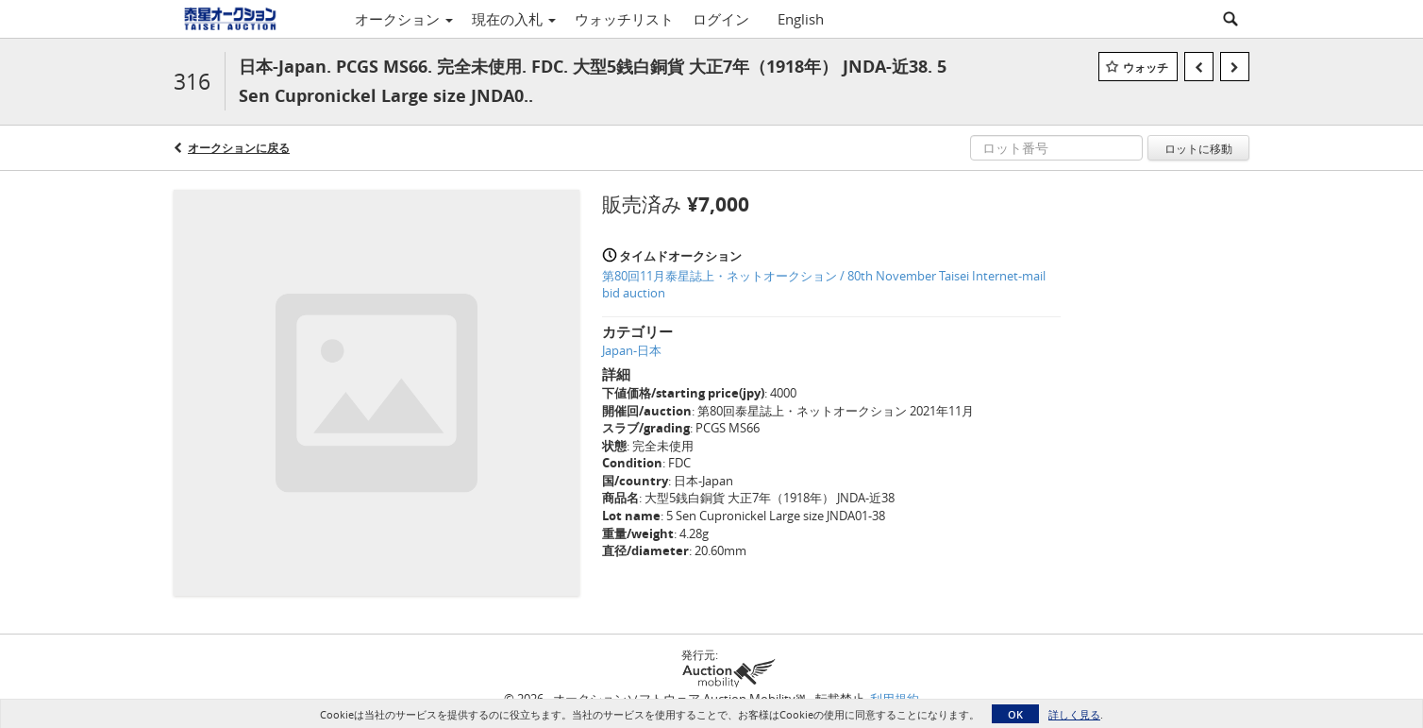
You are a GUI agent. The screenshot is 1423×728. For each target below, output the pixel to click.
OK (1015, 714)
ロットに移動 (1198, 148)
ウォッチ (1145, 67)
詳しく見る (1074, 714)
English (801, 18)
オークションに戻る (239, 148)
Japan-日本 (631, 350)
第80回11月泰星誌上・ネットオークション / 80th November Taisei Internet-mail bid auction (824, 284)
